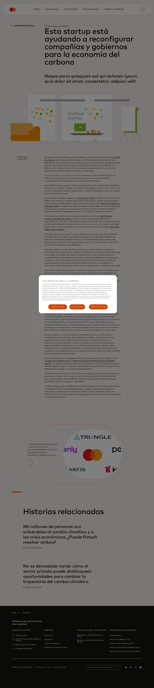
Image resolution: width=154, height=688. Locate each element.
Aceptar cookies (57, 307)
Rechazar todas (77, 307)
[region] (78, 294)
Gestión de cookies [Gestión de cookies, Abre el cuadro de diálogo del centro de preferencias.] (98, 307)
